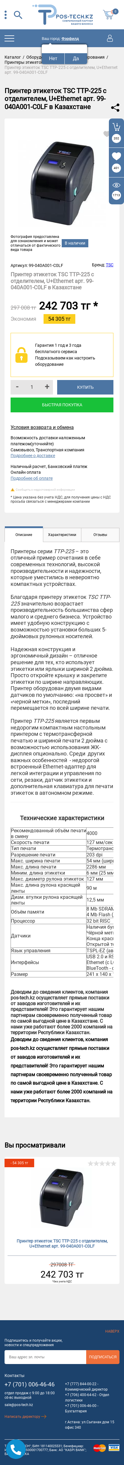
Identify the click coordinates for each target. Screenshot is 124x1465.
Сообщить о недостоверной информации (45, 489)
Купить (85, 387)
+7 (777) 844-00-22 (80, 1384)
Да (76, 58)
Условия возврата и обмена (42, 427)
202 (116, 138)
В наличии (75, 243)
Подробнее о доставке (33, 455)
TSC (109, 264)
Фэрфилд (70, 39)
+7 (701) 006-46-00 (80, 1406)
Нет (53, 58)
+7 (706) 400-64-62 (80, 1395)
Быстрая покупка (62, 404)
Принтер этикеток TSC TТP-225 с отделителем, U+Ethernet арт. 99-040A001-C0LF (62, 1244)
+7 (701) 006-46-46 (30, 1384)
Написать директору (26, 1417)
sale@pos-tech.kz (19, 1405)
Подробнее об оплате (32, 478)
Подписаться (103, 1357)
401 (116, 168)
